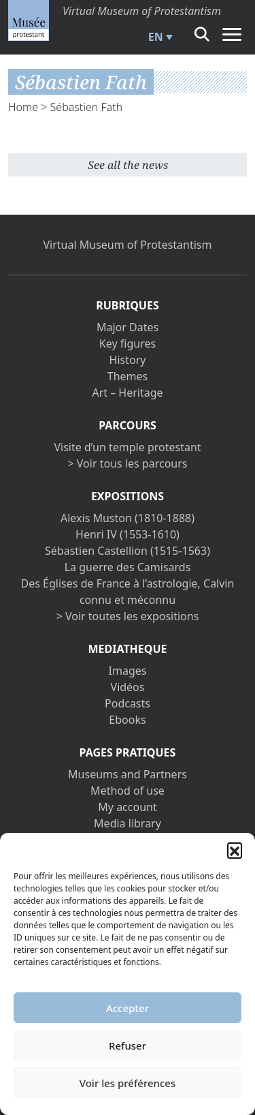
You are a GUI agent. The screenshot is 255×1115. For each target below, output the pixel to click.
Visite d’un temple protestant (127, 447)
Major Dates (127, 327)
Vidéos (128, 686)
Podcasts (127, 703)
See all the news (128, 164)
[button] (234, 850)
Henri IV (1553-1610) (127, 534)
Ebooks (127, 719)
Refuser (127, 1045)
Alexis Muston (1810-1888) (127, 517)
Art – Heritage (127, 392)
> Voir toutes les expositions (127, 616)
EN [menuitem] (155, 36)
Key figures (127, 343)
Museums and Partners (127, 774)
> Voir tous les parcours (128, 463)
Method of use (127, 790)
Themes (127, 376)
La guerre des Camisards (128, 567)
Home (23, 107)
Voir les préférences (127, 1083)
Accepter (127, 1008)
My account (127, 806)
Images (128, 670)
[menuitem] (158, 37)
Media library (127, 823)
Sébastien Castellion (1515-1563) (127, 550)
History (127, 359)
